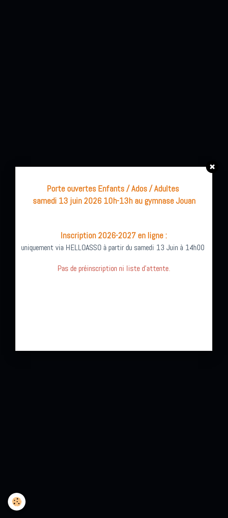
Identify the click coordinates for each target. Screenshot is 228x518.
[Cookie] (17, 502)
